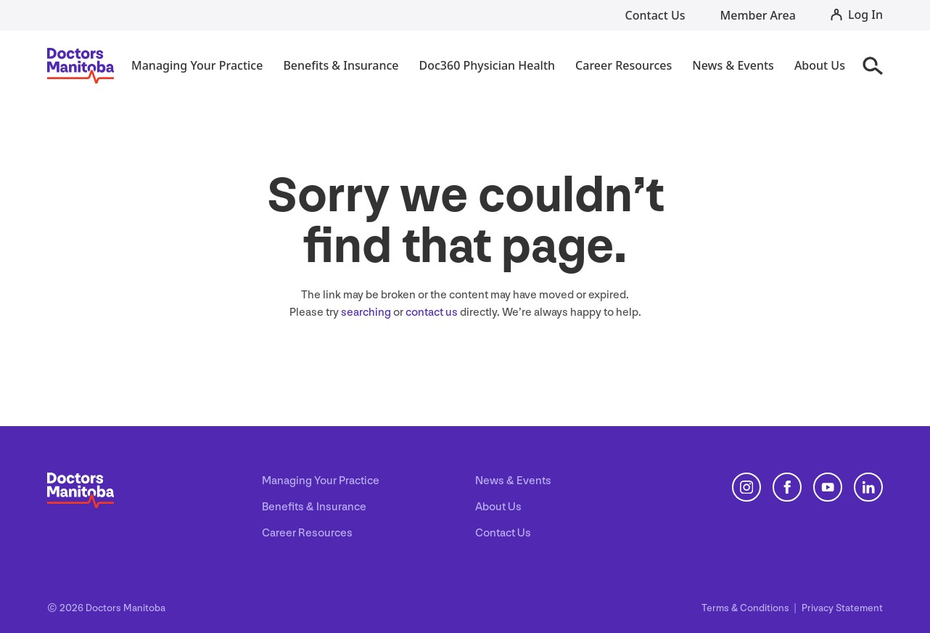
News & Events (513, 481)
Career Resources (307, 533)
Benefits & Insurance (314, 507)
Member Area (758, 15)
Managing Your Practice (320, 481)
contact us (432, 312)
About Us (498, 507)
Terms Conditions (746, 608)
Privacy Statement (842, 608)
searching (366, 312)
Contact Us (655, 15)
